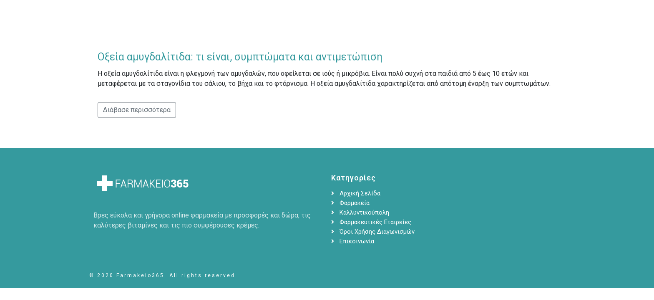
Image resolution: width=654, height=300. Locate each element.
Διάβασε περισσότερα (137, 110)
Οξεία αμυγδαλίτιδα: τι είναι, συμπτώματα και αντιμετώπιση (240, 57)
